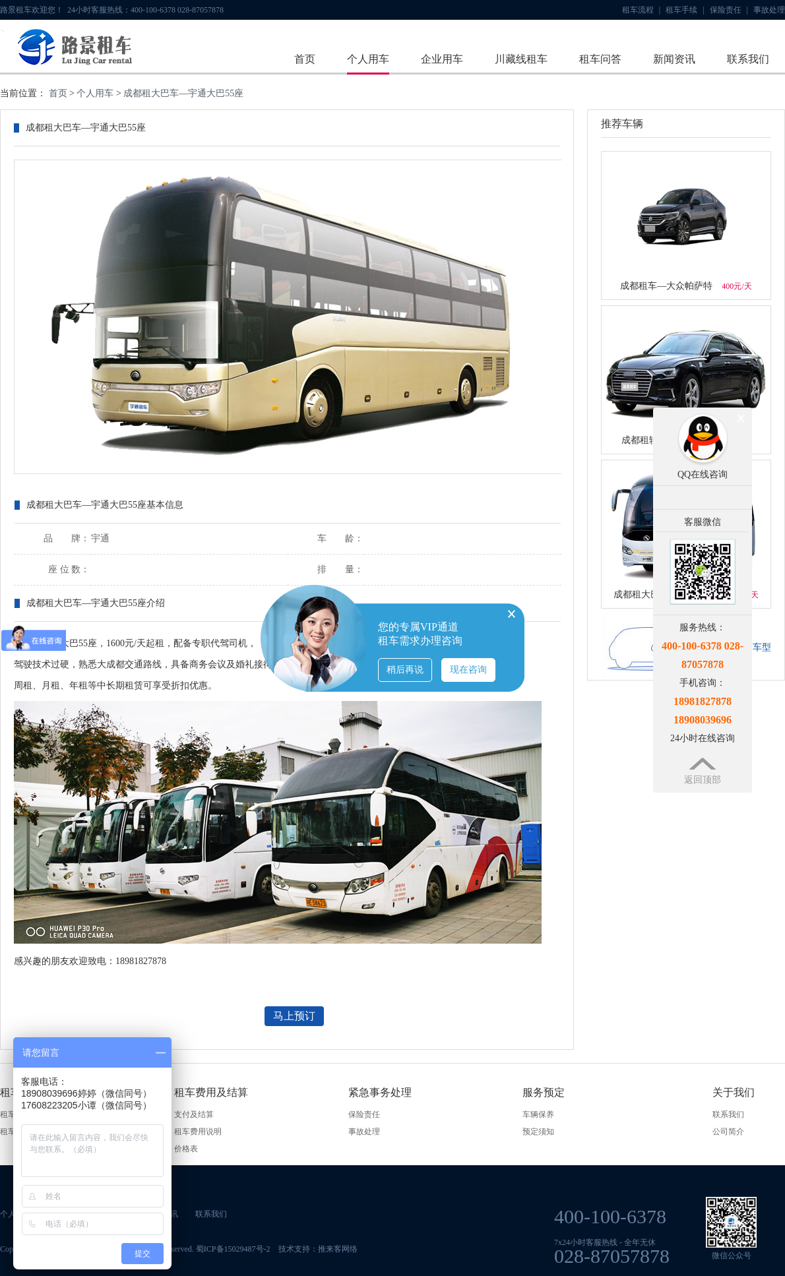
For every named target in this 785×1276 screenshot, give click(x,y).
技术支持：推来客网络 (318, 1249)
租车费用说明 (198, 1131)
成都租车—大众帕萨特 (685, 286)
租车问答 (600, 59)
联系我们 (748, 59)
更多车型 (752, 647)
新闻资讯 (674, 59)
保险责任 (729, 10)
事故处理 (769, 10)
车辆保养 (538, 1114)
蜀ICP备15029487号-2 (233, 1249)
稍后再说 (405, 670)
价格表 (186, 1148)
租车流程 (641, 10)
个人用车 (368, 59)
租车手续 (685, 10)
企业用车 (442, 59)
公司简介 (728, 1131)
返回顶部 (702, 780)
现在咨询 (468, 670)
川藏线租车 (521, 59)
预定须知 (538, 1131)
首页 (304, 59)
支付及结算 (194, 1114)
